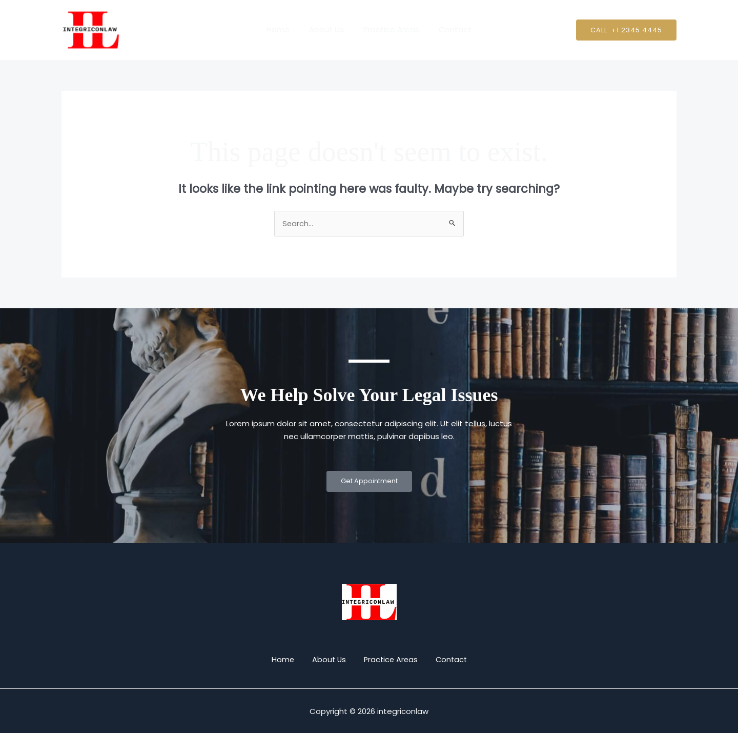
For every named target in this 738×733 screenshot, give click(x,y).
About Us (328, 29)
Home (284, 29)
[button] (626, 30)
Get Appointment (369, 482)
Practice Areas (389, 29)
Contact (449, 29)
